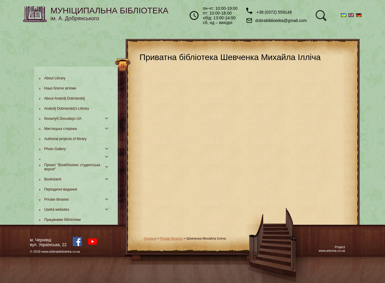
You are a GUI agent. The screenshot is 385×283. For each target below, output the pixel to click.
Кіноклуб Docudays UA (63, 119)
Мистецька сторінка (60, 129)
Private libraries (56, 199)
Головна (150, 238)
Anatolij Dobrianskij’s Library (66, 108)
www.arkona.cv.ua (332, 250)
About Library (55, 78)
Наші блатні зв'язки (60, 88)
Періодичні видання (60, 189)
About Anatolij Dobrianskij (64, 98)
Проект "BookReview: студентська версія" (72, 167)
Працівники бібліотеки (62, 220)
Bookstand (52, 179)
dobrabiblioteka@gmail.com (276, 20)
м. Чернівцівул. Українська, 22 (48, 242)
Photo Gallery (55, 149)
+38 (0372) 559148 (269, 11)
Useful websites (56, 209)
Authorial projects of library (65, 139)
